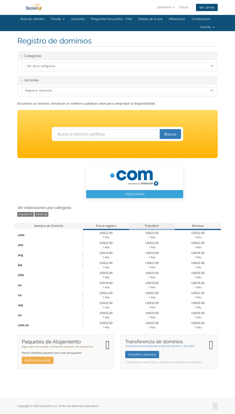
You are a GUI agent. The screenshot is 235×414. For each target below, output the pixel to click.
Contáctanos (201, 19)
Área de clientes (32, 19)
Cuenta (207, 27)
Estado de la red (150, 19)
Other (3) (41, 214)
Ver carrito (206, 7)
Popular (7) (25, 214)
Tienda (58, 19)
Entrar (184, 7)
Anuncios (78, 19)
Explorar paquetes (38, 360)
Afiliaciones (177, 19)
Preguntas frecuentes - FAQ (111, 19)
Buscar (170, 134)
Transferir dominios (142, 354)
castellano (165, 7)
